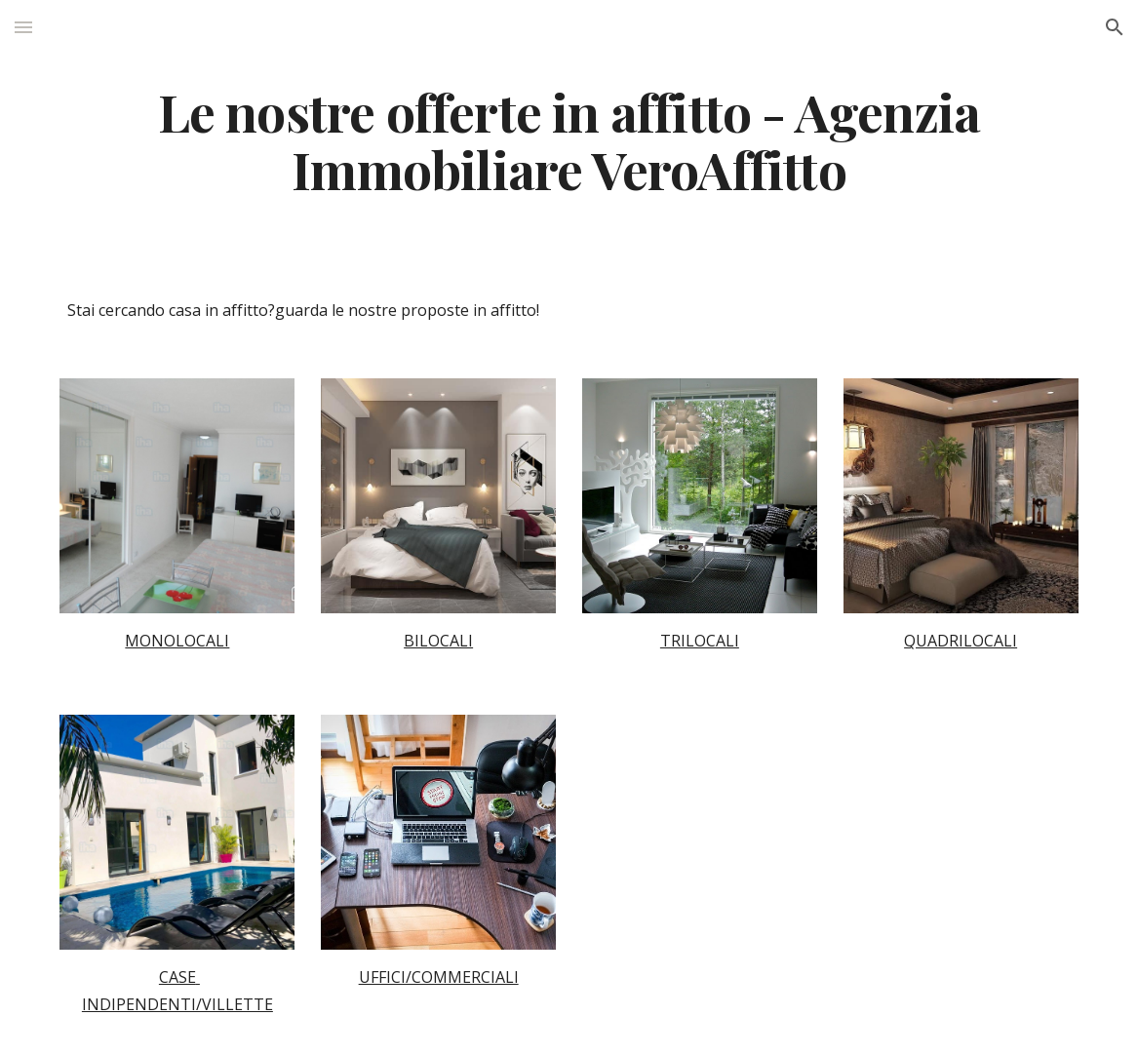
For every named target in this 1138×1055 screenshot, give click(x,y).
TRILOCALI (699, 640)
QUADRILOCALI (960, 640)
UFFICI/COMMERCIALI (439, 977)
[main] (568, 139)
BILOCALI (438, 640)
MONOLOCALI (177, 640)
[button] (23, 27)
